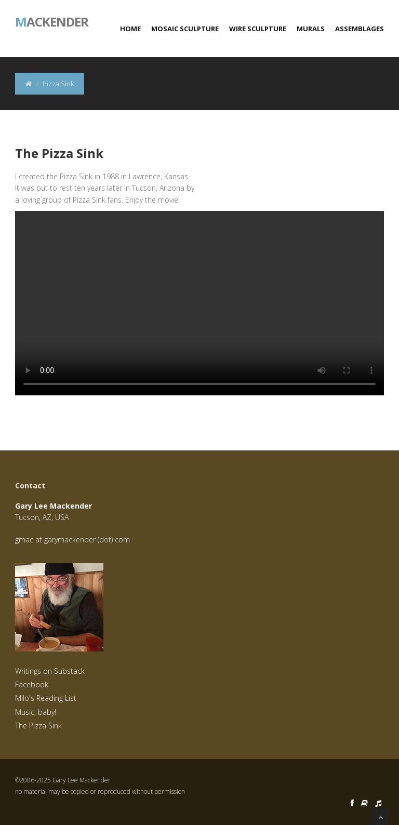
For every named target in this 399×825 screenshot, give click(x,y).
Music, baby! (35, 712)
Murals (311, 28)
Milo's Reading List (45, 698)
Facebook (31, 684)
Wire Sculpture (257, 28)
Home (130, 28)
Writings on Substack (50, 671)
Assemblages (359, 28)
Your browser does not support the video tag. (199, 303)
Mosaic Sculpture (185, 28)
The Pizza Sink (38, 725)
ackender (51, 21)
